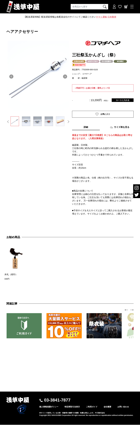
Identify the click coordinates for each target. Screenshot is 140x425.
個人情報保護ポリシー (48, 407)
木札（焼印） (11, 275)
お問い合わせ (123, 407)
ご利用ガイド (91, 407)
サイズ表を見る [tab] (119, 127)
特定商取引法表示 (72, 407)
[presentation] (126, 310)
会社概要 (107, 407)
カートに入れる (122, 100)
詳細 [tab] (86, 127)
